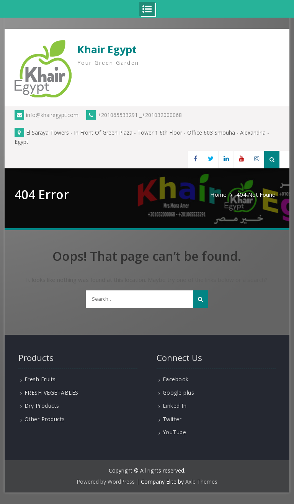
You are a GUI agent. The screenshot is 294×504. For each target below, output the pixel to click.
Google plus (178, 392)
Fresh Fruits (40, 379)
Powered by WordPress (106, 481)
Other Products (44, 419)
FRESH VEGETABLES (51, 392)
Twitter (172, 419)
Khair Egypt (107, 49)
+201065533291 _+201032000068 (134, 115)
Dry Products (41, 405)
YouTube (174, 432)
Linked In (175, 405)
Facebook (176, 379)
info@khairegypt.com (46, 115)
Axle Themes (201, 481)
